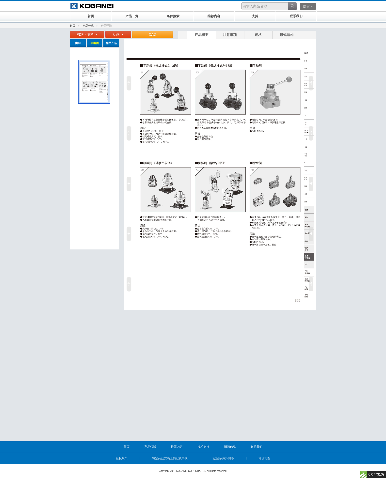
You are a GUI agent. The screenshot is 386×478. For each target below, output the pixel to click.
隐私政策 (122, 458)
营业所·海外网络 (223, 458)
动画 (118, 34)
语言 (308, 6)
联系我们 (256, 446)
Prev (128, 182)
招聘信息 (230, 446)
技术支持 (203, 446)
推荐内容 (177, 446)
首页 (72, 25)
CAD (152, 34)
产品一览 (88, 25)
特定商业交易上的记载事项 (170, 458)
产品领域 (150, 446)
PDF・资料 (87, 34)
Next (312, 182)
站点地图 (264, 458)
